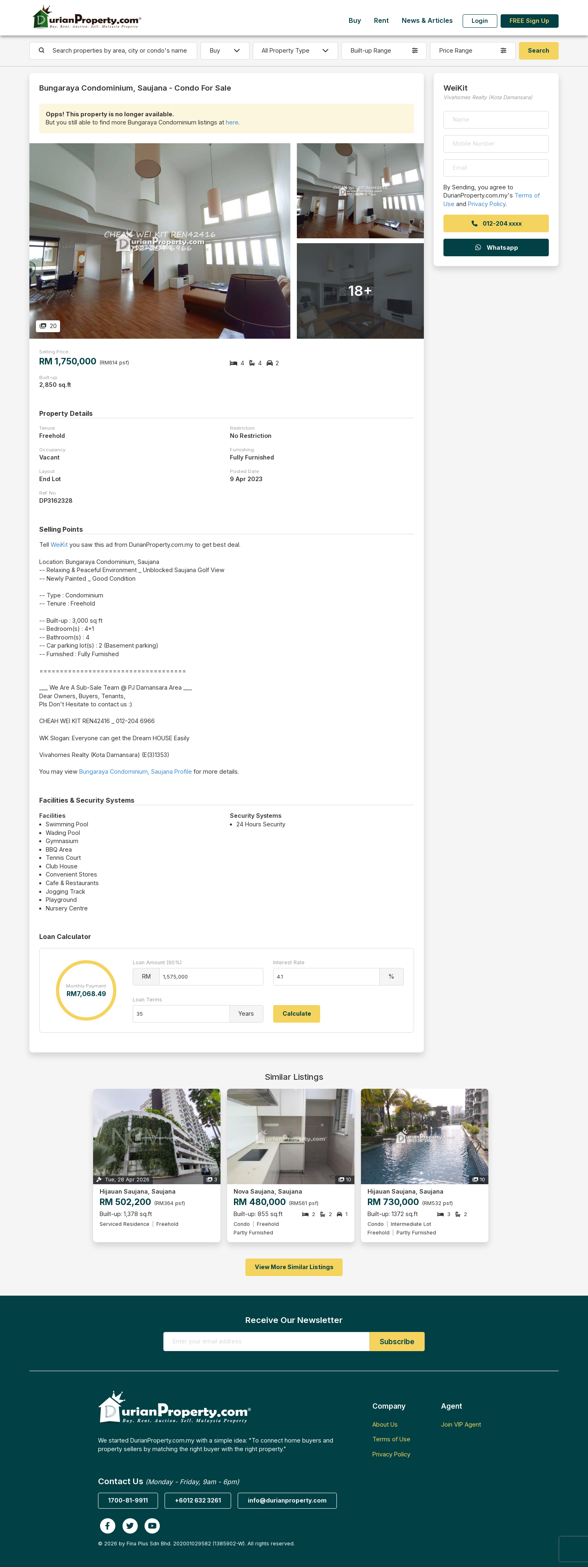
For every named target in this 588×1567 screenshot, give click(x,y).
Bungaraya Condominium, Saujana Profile (135, 771)
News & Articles (427, 20)
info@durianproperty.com (287, 1500)
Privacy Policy (487, 203)
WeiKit (59, 544)
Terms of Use (391, 1439)
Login (480, 20)
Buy (355, 20)
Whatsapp (496, 247)
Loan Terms (147, 1000)
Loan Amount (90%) (157, 962)
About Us (385, 1424)
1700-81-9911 (128, 1500)
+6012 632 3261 (198, 1500)
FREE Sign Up (529, 20)
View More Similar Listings (294, 1266)
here (232, 122)
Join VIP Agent (461, 1424)
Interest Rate (289, 962)
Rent (381, 20)
